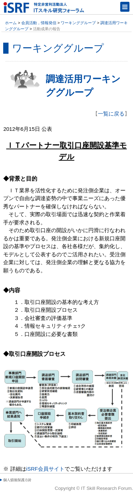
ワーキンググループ (78, 23)
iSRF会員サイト (45, 469)
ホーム (11, 23)
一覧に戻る (111, 114)
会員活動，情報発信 (38, 23)
